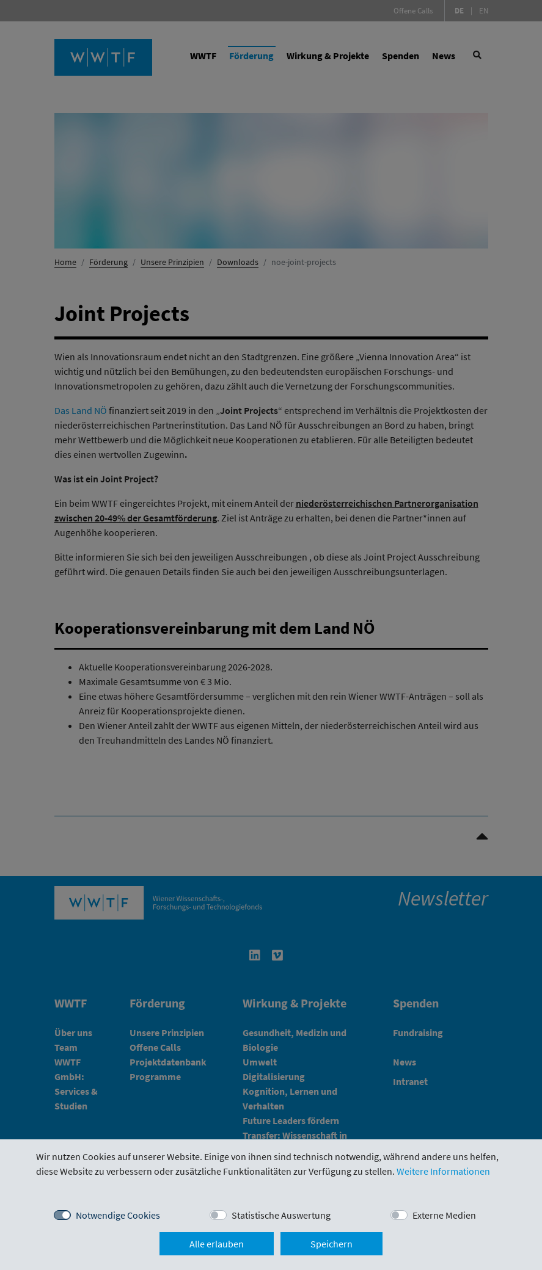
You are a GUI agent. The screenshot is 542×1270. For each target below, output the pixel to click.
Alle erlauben (216, 1244)
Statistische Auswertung (281, 1215)
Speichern (331, 1244)
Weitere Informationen (443, 1171)
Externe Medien (444, 1215)
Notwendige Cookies (118, 1215)
